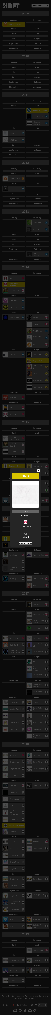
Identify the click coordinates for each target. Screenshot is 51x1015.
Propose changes (25, 543)
